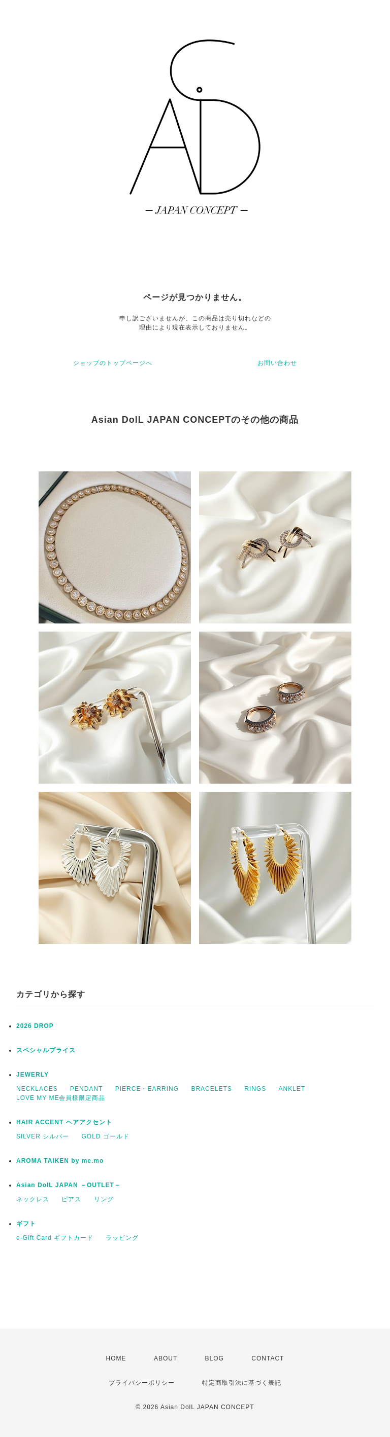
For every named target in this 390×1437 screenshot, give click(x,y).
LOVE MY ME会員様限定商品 (60, 1097)
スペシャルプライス (46, 1050)
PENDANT (86, 1088)
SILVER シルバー (42, 1136)
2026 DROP (35, 1025)
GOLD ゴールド (105, 1136)
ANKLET (292, 1088)
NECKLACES (37, 1088)
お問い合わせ (277, 362)
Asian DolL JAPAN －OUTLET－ (68, 1185)
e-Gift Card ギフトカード (54, 1237)
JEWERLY (32, 1074)
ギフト (26, 1223)
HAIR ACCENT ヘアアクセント (64, 1122)
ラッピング (122, 1237)
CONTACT (267, 1358)
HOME (116, 1358)
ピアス (71, 1199)
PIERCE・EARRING (147, 1088)
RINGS (255, 1088)
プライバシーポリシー (142, 1382)
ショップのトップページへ (112, 362)
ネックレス (32, 1199)
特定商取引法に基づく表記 (241, 1382)
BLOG (214, 1358)
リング (104, 1199)
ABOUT (165, 1358)
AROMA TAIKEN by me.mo (60, 1160)
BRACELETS (211, 1088)
